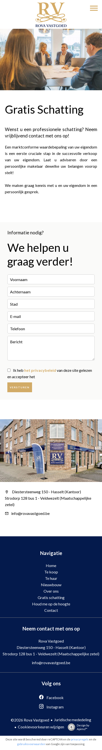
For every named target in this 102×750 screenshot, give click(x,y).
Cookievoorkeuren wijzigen (41, 726)
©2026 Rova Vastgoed (30, 720)
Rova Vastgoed (51, 641)
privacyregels (80, 739)
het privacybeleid (40, 370)
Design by (77, 727)
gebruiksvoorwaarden (31, 744)
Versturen (20, 387)
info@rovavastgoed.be (30, 513)
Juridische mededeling (72, 719)
